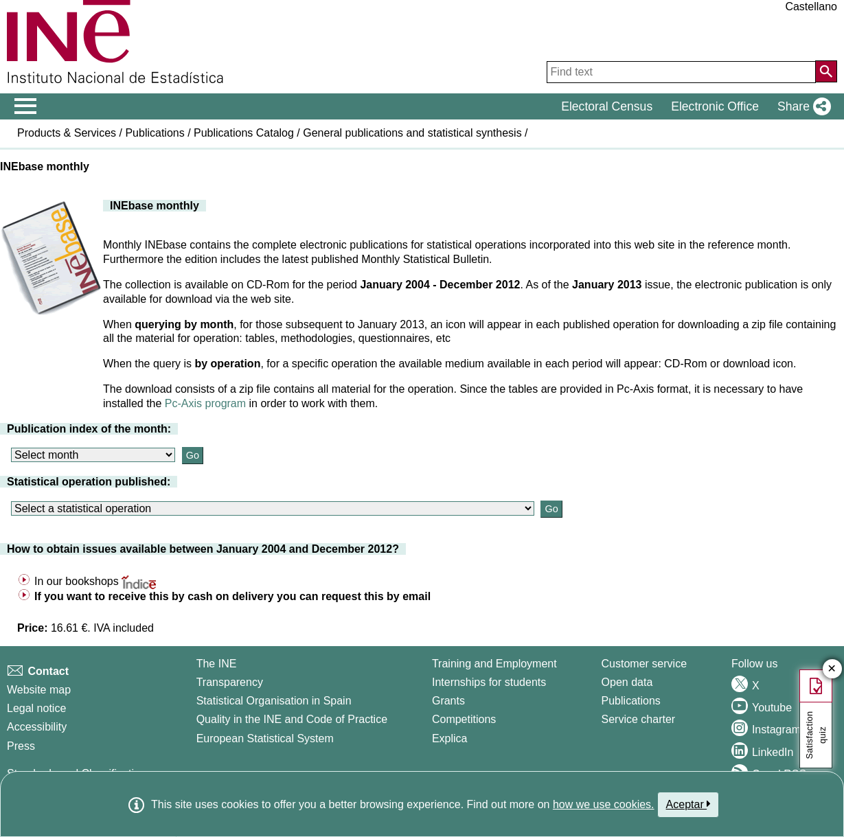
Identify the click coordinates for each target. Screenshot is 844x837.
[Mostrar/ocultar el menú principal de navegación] (25, 106)
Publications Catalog (244, 133)
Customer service (644, 663)
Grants (448, 701)
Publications (154, 133)
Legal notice (36, 708)
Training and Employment (494, 663)
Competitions (464, 719)
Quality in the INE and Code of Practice (291, 719)
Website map (39, 690)
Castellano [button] (811, 6)
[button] (801, 106)
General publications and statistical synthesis (412, 133)
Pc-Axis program (205, 403)
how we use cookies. (603, 804)
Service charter (639, 719)
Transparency (229, 682)
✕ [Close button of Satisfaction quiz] (832, 669)
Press (21, 746)
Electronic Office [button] (715, 106)
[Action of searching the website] (826, 71)
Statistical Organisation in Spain (274, 701)
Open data (627, 682)
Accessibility (37, 727)
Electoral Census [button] (606, 106)
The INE (216, 663)
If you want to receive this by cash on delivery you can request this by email (232, 596)
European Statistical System (265, 738)
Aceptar (688, 804)
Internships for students (489, 682)
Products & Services (66, 133)
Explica (450, 738)
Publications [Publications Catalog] (631, 701)
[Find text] (681, 72)
